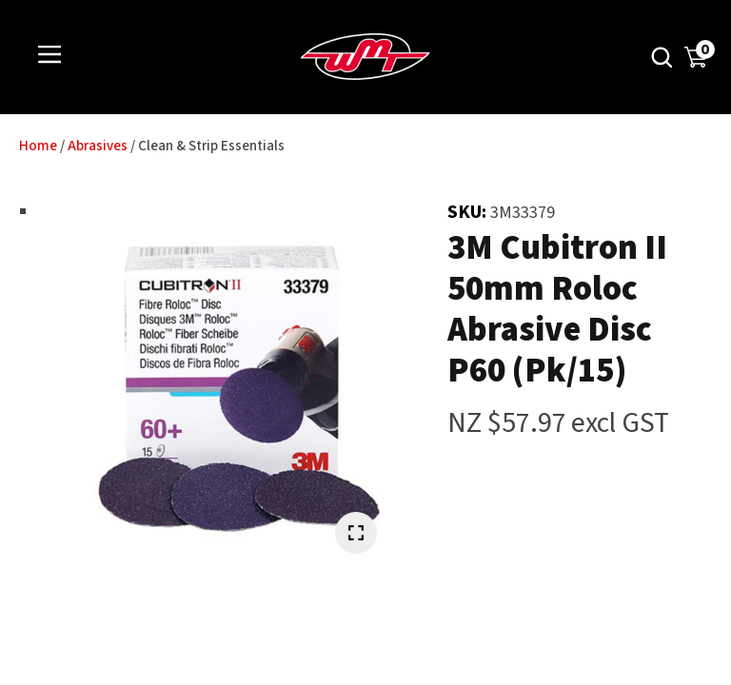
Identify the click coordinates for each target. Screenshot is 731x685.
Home (38, 146)
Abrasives (98, 146)
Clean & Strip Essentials (211, 146)
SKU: (468, 212)
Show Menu (49, 56)
